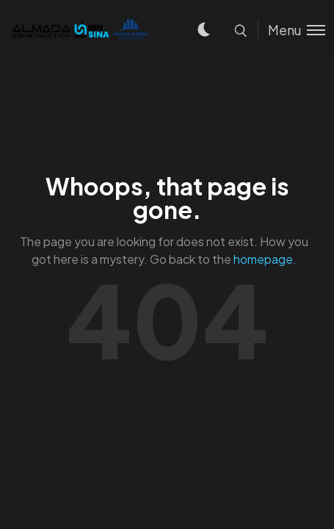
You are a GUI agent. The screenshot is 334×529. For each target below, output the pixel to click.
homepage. (265, 259)
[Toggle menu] (291, 30)
